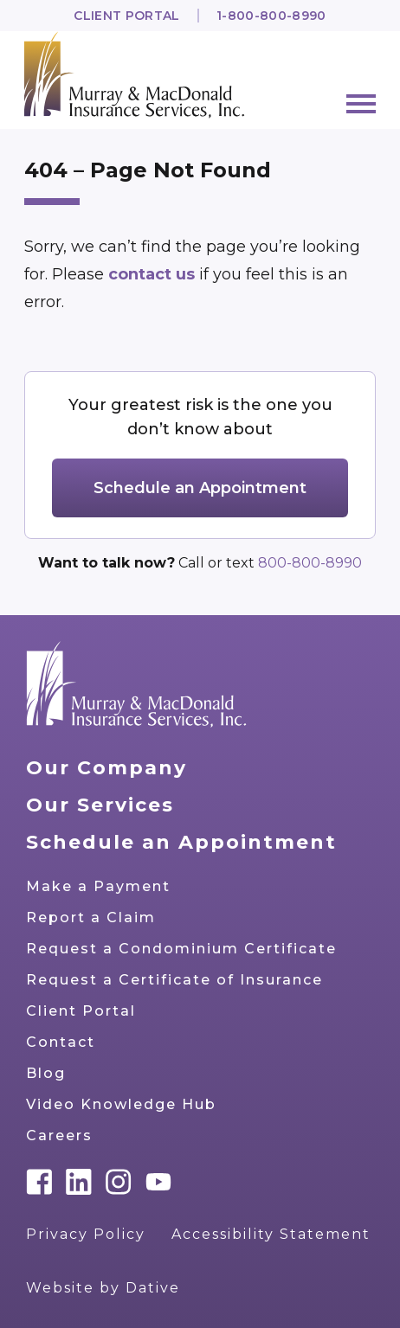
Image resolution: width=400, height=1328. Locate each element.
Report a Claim (91, 917)
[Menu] (361, 103)
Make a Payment (98, 886)
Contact (60, 1042)
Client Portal (127, 15)
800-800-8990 (310, 563)
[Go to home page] (136, 684)
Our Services (100, 805)
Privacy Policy (85, 1234)
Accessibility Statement (271, 1234)
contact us (153, 274)
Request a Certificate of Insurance (174, 980)
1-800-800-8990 (271, 15)
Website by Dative (103, 1288)
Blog (46, 1073)
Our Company (106, 767)
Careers (59, 1135)
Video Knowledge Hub (121, 1104)
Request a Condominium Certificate (181, 948)
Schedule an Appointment (200, 487)
